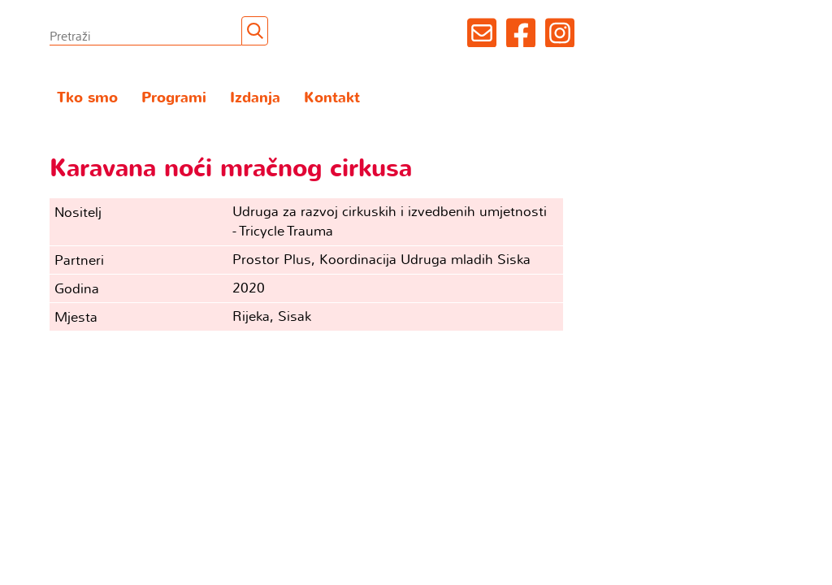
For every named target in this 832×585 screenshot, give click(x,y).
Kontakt (332, 98)
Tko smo (87, 98)
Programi (173, 98)
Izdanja (255, 98)
